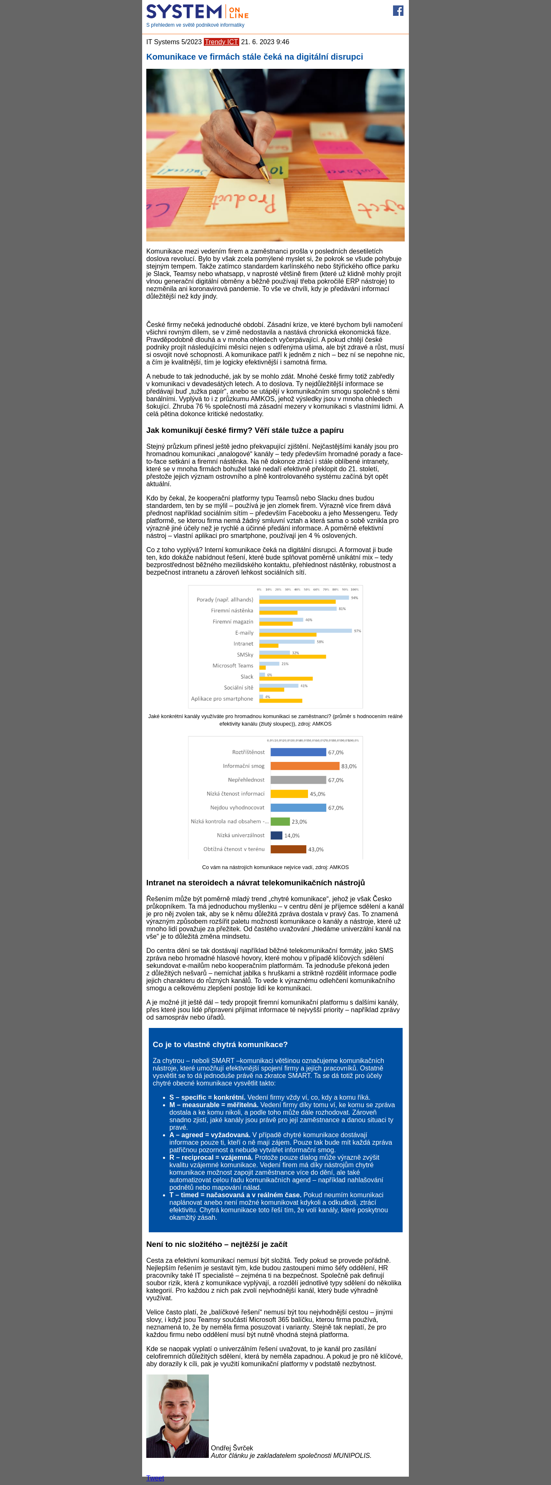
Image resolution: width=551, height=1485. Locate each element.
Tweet (155, 1478)
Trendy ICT (221, 41)
